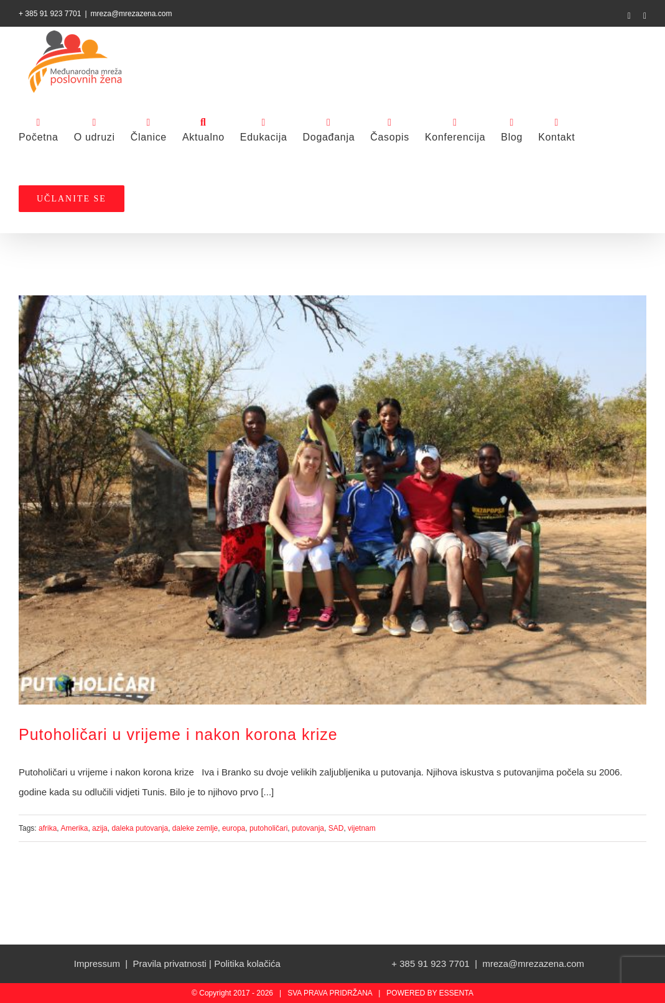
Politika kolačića (247, 963)
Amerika (74, 828)
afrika (48, 828)
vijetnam (362, 828)
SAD (336, 828)
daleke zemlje (195, 828)
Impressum (97, 963)
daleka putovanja (139, 828)
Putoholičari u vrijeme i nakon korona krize (178, 734)
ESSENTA (456, 993)
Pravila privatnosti (170, 963)
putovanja (308, 828)
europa (233, 828)
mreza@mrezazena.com (131, 13)
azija (100, 828)
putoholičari (268, 828)
